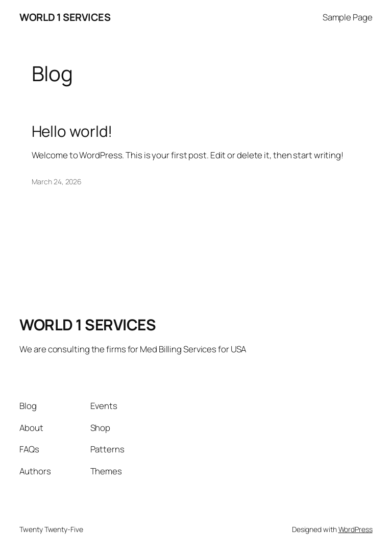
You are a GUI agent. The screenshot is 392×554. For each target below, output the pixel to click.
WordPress (355, 529)
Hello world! (72, 131)
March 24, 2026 (57, 181)
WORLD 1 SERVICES (64, 17)
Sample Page (348, 17)
